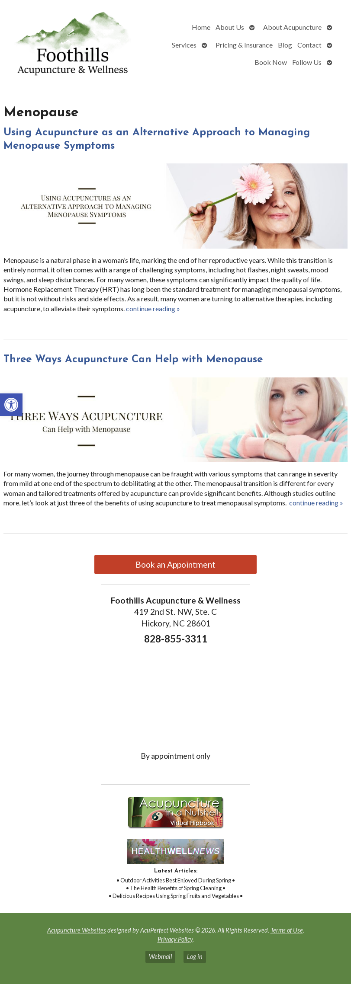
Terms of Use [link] (286, 930)
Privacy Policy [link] (175, 939)
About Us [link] (230, 27)
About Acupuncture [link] (292, 27)
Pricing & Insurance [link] (244, 45)
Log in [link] (195, 956)
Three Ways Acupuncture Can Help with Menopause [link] (133, 360)
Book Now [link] (270, 62)
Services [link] (184, 45)
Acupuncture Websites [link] (76, 930)
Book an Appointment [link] (175, 564)
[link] (11, 404)
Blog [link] (285, 45)
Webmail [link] (160, 956)
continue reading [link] (153, 308)
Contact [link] (309, 45)
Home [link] (201, 27)
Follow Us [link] (307, 62)
